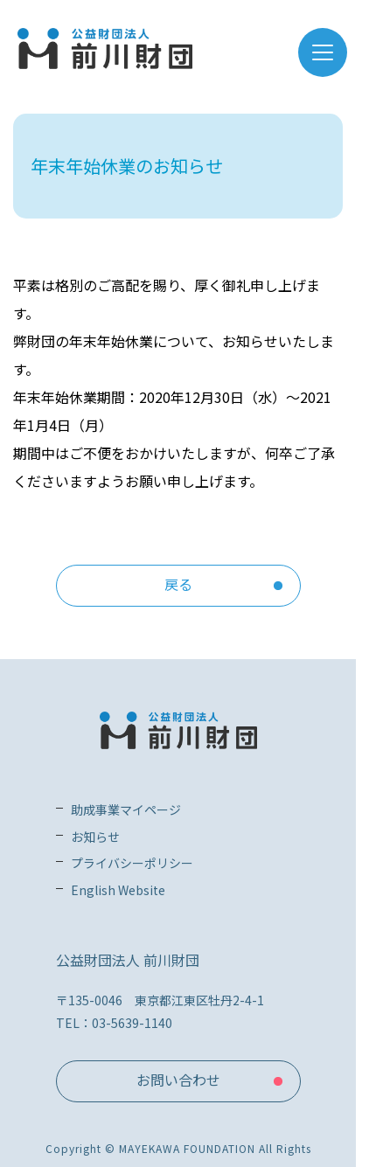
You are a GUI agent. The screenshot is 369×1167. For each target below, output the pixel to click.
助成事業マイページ (126, 809)
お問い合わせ (178, 1079)
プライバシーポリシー (132, 863)
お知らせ (95, 836)
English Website (118, 890)
